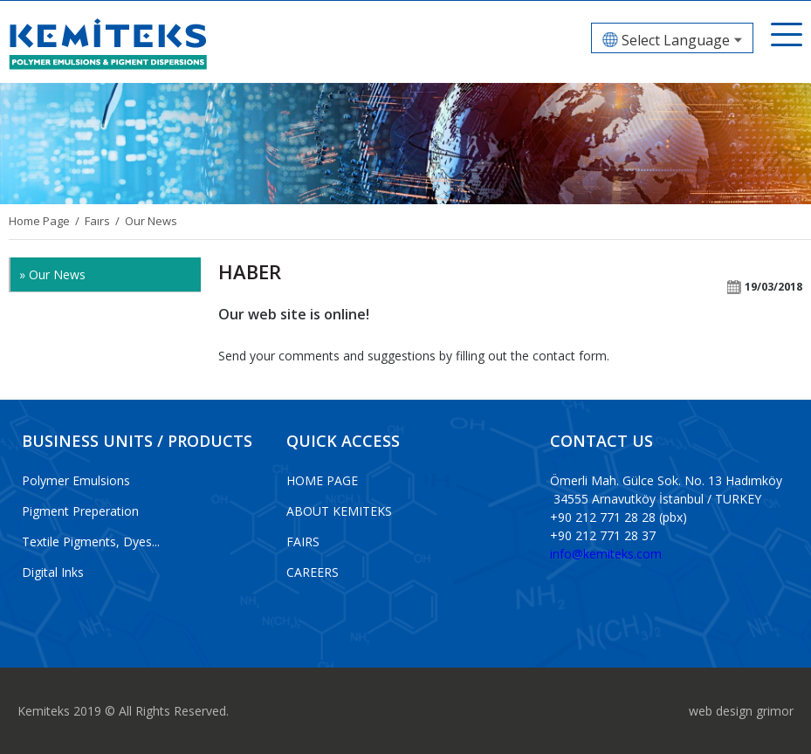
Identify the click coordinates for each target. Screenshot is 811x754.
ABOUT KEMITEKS (339, 511)
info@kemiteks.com (606, 553)
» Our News (52, 274)
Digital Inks (53, 572)
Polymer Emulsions (76, 480)
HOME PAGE (322, 480)
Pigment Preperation (80, 511)
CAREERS (312, 572)
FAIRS (303, 541)
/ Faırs (90, 221)
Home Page (39, 221)
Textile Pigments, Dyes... (91, 541)
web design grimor (741, 711)
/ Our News (143, 221)
